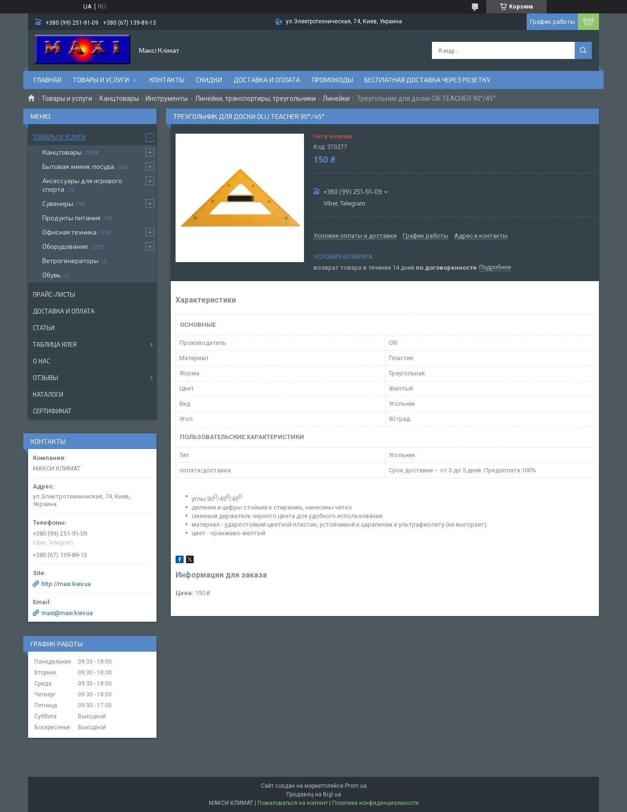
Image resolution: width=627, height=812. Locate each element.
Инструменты (167, 98)
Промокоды (332, 80)
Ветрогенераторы (70, 260)
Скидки (209, 80)
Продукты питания (71, 218)
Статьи (44, 328)
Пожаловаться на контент (292, 803)
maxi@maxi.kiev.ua (67, 612)
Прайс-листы (54, 294)
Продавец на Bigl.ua (313, 794)
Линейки (336, 98)
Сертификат (52, 411)
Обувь (51, 275)
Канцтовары (119, 98)
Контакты (167, 80)
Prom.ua (356, 786)
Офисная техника (69, 232)
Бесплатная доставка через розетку (427, 80)
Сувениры (57, 203)
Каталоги (48, 394)
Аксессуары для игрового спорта (82, 184)
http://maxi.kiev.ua (66, 583)
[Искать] (583, 50)
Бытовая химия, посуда (78, 166)
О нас (41, 361)
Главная (47, 80)
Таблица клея (55, 344)
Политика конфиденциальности (375, 803)
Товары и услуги (101, 80)
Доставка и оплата (267, 80)
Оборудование (65, 246)
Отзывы (45, 378)
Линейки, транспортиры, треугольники (255, 98)
